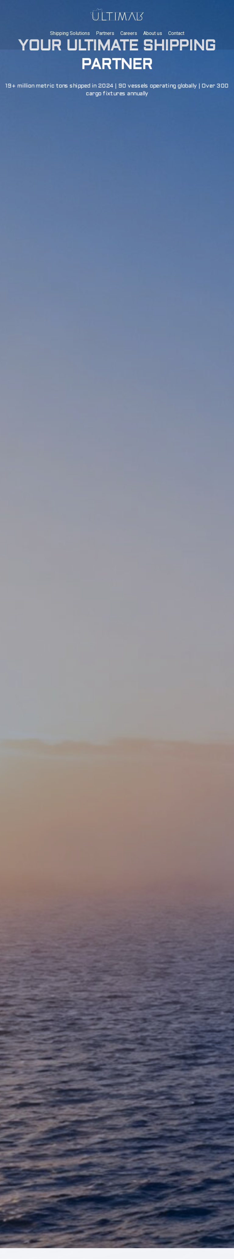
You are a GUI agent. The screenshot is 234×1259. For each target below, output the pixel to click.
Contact (176, 33)
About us (152, 33)
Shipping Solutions (70, 33)
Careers (128, 33)
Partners (105, 33)
